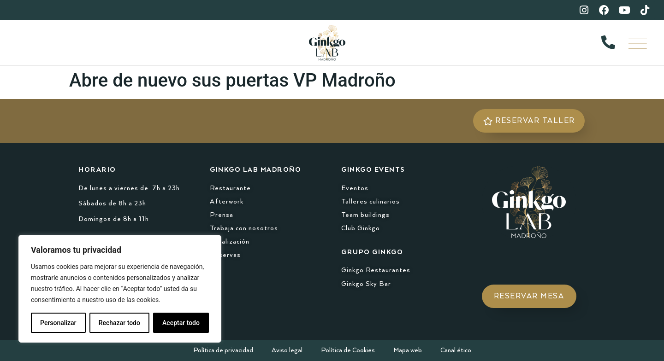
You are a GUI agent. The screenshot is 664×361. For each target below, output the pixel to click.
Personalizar (58, 322)
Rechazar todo (119, 322)
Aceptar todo (181, 322)
